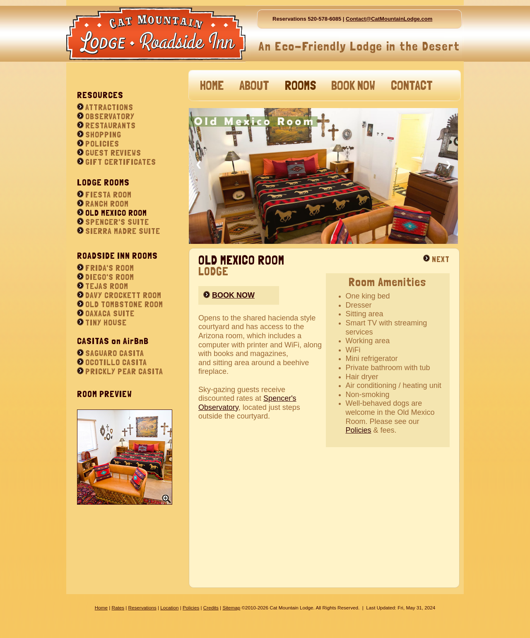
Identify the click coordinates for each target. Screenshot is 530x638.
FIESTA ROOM (108, 195)
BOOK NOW (353, 85)
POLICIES (102, 144)
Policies (358, 430)
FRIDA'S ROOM (109, 268)
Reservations (142, 607)
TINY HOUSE (106, 322)
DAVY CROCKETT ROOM (123, 295)
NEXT (441, 259)
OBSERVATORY (110, 116)
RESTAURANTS (110, 125)
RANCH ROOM (107, 204)
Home (101, 607)
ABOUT (254, 85)
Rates (117, 607)
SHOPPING (103, 135)
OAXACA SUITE (110, 313)
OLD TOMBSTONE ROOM (124, 304)
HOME (212, 85)
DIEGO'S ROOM (109, 277)
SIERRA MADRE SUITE (122, 231)
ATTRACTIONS (109, 107)
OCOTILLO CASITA (116, 362)
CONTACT (412, 85)
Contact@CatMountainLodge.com (389, 19)
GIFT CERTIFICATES (120, 162)
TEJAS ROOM (106, 286)
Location (169, 607)
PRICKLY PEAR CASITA (124, 371)
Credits (211, 607)
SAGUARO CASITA (114, 353)
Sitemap (231, 607)
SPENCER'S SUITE (117, 222)
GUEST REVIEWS (113, 153)
